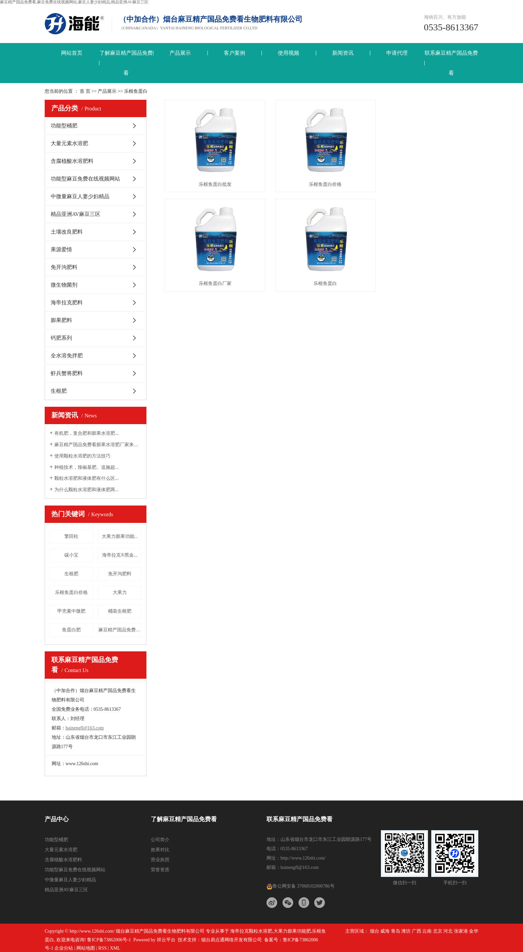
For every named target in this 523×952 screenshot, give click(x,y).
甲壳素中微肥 (71, 611)
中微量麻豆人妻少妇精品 (80, 196)
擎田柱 (71, 536)
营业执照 (160, 859)
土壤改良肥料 (67, 232)
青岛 (395, 931)
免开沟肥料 (64, 267)
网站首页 (71, 53)
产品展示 (180, 53)
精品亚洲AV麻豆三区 (75, 214)
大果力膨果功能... (120, 536)
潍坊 (406, 931)
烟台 (374, 931)
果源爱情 (61, 249)
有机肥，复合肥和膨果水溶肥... (86, 433)
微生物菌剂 (64, 285)
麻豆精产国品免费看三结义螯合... (120, 629)
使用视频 (288, 53)
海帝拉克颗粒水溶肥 (251, 931)
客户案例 (234, 53)
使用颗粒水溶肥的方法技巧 (82, 455)
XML (115, 948)
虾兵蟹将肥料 (67, 373)
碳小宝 (71, 555)
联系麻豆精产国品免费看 (451, 63)
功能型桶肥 (64, 125)
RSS (102, 948)
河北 (448, 931)
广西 (416, 931)
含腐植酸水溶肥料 (72, 161)
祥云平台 (166, 939)
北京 (437, 931)
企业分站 (63, 948)
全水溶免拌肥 (67, 355)
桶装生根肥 (119, 611)
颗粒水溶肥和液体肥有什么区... (86, 478)
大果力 (120, 592)
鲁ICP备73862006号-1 (109, 939)
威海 (385, 931)
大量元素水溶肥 (69, 143)
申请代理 (397, 53)
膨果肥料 (61, 320)
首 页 (85, 91)
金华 (473, 931)
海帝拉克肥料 (67, 302)
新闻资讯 (343, 53)
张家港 (461, 931)
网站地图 (85, 948)
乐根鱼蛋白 (213, 279)
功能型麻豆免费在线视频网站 (85, 179)
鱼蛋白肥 (71, 629)
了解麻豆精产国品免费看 (126, 63)
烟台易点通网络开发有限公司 (231, 939)
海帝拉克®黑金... (119, 555)
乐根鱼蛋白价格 (71, 592)
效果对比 (160, 849)
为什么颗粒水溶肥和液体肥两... (86, 489)
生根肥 (59, 391)
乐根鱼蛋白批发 (213, 182)
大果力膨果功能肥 (292, 931)
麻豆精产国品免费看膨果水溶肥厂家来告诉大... (97, 444)
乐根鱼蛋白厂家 (429, 182)
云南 (427, 931)
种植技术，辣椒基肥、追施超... (86, 467)
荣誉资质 (160, 869)
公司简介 (160, 839)
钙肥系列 (61, 338)
